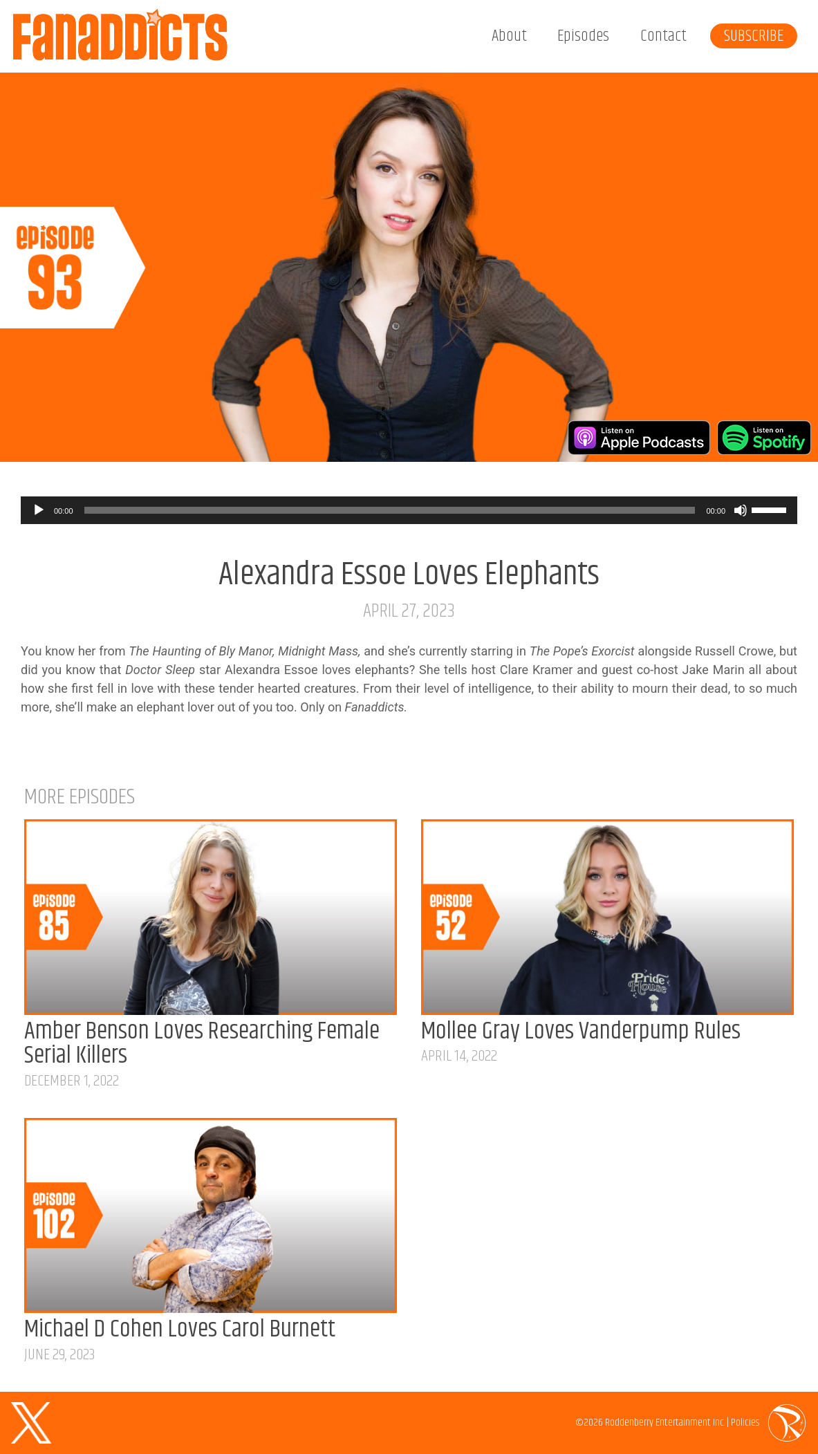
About (509, 36)
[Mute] (740, 510)
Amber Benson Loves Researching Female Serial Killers (202, 1043)
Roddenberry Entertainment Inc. (665, 1422)
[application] (409, 510)
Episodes (583, 36)
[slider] (390, 510)
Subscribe (753, 36)
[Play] (39, 510)
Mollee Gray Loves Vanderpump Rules (581, 1031)
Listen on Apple (639, 437)
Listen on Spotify (764, 437)
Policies (745, 1422)
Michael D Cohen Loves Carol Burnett (179, 1329)
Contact (663, 36)
